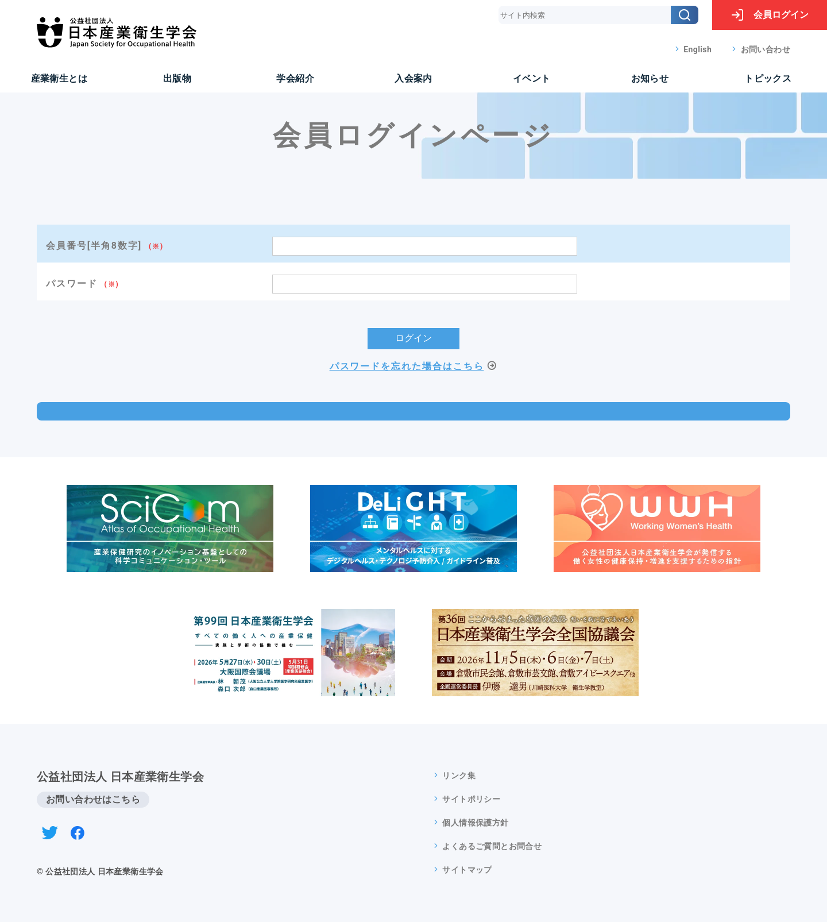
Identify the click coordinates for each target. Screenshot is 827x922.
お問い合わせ (765, 49)
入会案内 (413, 78)
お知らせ (650, 78)
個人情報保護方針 (475, 822)
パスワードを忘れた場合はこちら (407, 366)
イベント (532, 78)
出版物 (177, 78)
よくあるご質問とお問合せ (492, 846)
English (697, 49)
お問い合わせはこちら (93, 799)
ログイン (770, 15)
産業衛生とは (59, 78)
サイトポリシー (471, 799)
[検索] (684, 15)
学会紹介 (295, 78)
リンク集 (459, 775)
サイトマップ (467, 869)
